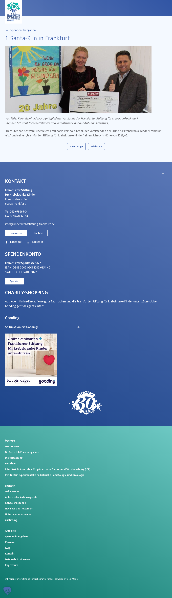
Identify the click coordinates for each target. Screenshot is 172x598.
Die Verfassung (14, 458)
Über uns (10, 441)
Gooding (10, 306)
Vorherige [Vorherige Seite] (76, 146)
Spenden (14, 281)
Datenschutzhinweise (17, 559)
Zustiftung (11, 520)
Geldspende (12, 491)
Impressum (11, 565)
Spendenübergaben (20, 30)
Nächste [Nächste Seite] (96, 146)
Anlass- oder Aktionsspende (21, 497)
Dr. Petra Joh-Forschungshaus (22, 452)
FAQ (7, 548)
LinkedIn (35, 242)
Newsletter (16, 233)
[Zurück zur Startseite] (13, 12)
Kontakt (38, 233)
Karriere (9, 542)
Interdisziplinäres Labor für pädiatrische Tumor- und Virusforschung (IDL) (47, 469)
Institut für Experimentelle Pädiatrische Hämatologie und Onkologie (44, 475)
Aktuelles (10, 531)
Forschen (10, 463)
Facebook (13, 242)
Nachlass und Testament (19, 508)
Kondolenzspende (15, 503)
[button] (165, 8)
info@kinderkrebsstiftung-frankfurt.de (30, 224)
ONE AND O (72, 579)
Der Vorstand (12, 446)
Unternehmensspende (18, 514)
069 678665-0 (18, 211)
